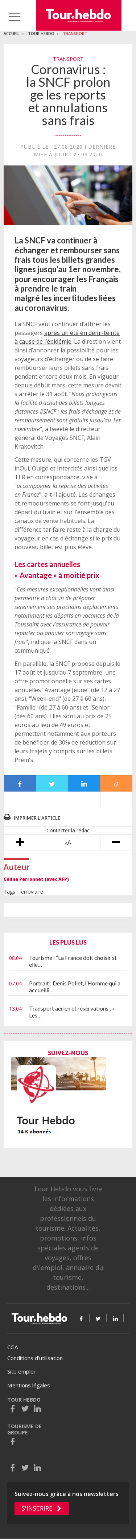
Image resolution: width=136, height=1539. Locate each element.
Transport (75, 33)
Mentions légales (28, 1385)
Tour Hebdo (41, 33)
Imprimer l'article (37, 818)
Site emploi (21, 1371)
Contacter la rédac (68, 830)
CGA (12, 1347)
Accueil (12, 33)
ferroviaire (31, 891)
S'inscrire (37, 1508)
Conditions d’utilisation (35, 1358)
